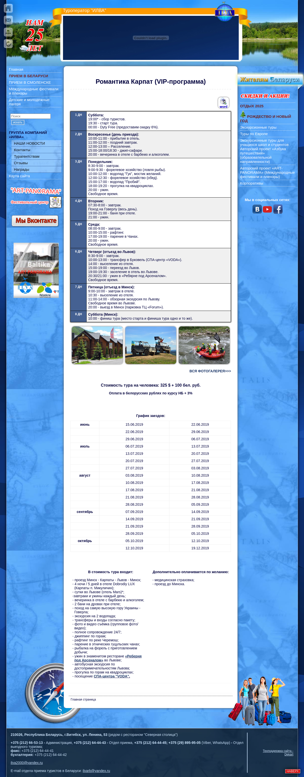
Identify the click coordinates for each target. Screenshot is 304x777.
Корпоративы (251, 183)
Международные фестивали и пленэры (33, 91)
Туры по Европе (254, 134)
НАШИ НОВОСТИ (29, 143)
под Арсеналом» (88, 660)
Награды (21, 169)
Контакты (22, 150)
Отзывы (21, 163)
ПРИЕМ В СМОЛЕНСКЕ (30, 82)
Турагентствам (27, 156)
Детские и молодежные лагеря (29, 102)
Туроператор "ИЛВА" (84, 10)
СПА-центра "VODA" (111, 676)
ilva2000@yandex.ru (27, 763)
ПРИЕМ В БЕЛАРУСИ (28, 76)
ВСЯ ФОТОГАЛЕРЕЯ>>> (210, 371)
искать (17, 122)
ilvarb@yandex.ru (96, 771)
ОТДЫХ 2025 (251, 106)
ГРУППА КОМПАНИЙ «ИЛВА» (28, 134)
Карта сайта (19, 176)
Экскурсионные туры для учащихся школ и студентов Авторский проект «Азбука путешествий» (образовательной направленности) (264, 151)
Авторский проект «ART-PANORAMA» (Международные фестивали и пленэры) (267, 172)
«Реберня (133, 656)
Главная (16, 69)
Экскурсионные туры (258, 127)
